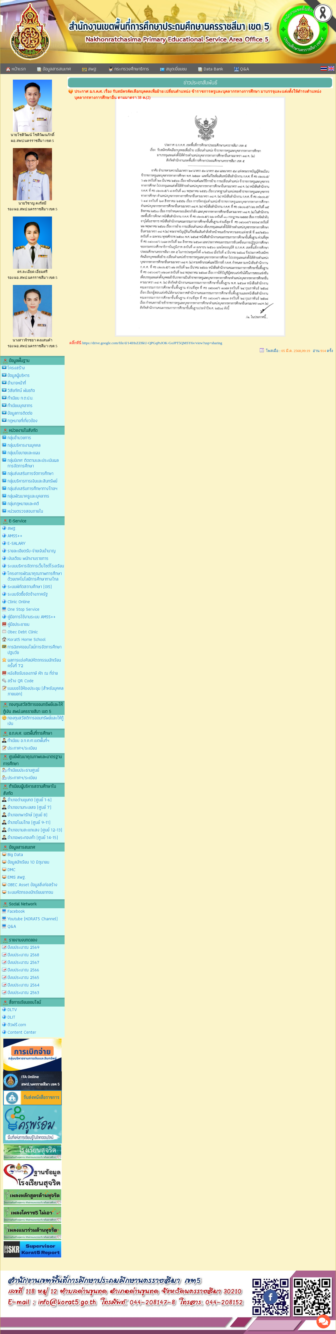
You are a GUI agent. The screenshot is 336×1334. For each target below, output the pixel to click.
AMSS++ (15, 535)
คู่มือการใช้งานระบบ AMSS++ (32, 616)
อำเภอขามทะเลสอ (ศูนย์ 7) (29, 807)
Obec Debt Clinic (23, 631)
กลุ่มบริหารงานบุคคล (24, 445)
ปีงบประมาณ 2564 (23, 984)
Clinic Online (19, 601)
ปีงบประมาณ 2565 (23, 977)
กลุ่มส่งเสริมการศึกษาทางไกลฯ (32, 488)
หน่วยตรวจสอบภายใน (25, 511)
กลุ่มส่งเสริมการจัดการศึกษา (30, 473)
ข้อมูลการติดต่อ (20, 413)
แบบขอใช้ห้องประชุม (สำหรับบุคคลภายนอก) (35, 691)
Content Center (22, 1032)
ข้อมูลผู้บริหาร (19, 375)
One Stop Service (23, 609)
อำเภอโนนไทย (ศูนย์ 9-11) (29, 822)
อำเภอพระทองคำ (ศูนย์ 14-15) (33, 837)
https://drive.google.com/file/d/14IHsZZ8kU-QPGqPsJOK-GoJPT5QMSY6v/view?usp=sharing (152, 343)
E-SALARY (16, 543)
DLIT (11, 1017)
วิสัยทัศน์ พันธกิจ (21, 390)
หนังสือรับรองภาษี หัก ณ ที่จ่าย (33, 673)
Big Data (15, 854)
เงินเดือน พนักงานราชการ (28, 558)
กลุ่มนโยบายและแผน (24, 452)
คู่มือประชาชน (18, 624)
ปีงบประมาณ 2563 (23, 992)
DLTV (12, 1009)
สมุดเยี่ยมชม (173, 69)
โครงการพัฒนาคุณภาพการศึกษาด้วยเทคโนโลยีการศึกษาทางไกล (35, 576)
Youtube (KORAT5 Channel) (33, 918)
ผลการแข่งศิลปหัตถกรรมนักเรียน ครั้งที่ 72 (34, 663)
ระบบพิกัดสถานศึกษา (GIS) (30, 586)
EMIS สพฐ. (17, 877)
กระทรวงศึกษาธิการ (128, 69)
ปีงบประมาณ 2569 (23, 947)
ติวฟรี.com (17, 1024)
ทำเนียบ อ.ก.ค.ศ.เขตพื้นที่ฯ (28, 740)
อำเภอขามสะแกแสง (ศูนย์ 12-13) (35, 829)
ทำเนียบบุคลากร (20, 405)
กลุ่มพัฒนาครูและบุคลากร (28, 496)
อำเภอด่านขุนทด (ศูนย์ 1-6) (29, 799)
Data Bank (210, 69)
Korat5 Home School (27, 639)
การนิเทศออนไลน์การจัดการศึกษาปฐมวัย (34, 649)
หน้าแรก (16, 69)
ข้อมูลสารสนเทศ (54, 69)
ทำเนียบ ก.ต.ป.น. (20, 397)
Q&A (241, 69)
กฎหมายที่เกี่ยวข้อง (22, 420)
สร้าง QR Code (21, 680)
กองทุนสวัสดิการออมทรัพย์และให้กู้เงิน (35, 720)
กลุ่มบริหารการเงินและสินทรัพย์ (32, 480)
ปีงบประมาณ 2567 (23, 962)
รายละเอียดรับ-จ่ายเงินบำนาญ (32, 550)
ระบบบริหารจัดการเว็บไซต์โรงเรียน (36, 565)
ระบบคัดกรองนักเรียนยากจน (30, 892)
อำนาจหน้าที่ (17, 382)
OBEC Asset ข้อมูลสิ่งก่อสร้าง (32, 884)
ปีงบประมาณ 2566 (23, 969)
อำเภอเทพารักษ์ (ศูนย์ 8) (27, 814)
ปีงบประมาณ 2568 (23, 954)
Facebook (16, 911)
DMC (11, 869)
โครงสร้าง (16, 367)
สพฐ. (89, 69)
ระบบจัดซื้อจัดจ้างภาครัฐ (28, 594)
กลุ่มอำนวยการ (19, 437)
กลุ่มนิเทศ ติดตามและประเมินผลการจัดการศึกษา (33, 463)
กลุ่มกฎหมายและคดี (23, 503)
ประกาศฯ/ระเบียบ (22, 748)
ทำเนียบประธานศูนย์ (23, 770)
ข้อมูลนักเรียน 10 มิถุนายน (28, 862)
